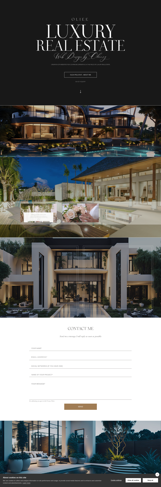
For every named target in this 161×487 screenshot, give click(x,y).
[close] (157, 474)
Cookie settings (116, 480)
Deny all (150, 480)
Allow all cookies (133, 480)
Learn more (26, 483)
